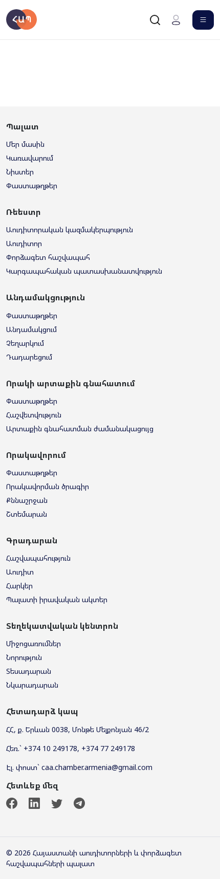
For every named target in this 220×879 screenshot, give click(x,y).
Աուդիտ (20, 572)
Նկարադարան (32, 685)
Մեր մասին (25, 144)
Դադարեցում (29, 357)
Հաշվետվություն (33, 415)
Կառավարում (29, 158)
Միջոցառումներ (33, 643)
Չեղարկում (25, 343)
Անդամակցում (31, 329)
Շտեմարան (26, 514)
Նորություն (24, 657)
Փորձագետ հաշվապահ (48, 257)
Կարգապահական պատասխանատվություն (84, 271)
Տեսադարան (28, 671)
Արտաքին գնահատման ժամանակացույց (79, 428)
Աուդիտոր (24, 243)
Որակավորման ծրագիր (47, 486)
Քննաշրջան (27, 500)
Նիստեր (20, 172)
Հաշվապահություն (38, 558)
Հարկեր (19, 585)
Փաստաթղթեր (31, 185)
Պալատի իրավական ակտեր (56, 599)
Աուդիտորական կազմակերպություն (69, 229)
